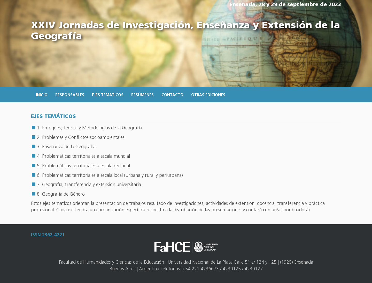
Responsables (69, 95)
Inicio (42, 95)
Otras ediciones (208, 95)
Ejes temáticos (107, 95)
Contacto (172, 95)
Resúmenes (142, 95)
